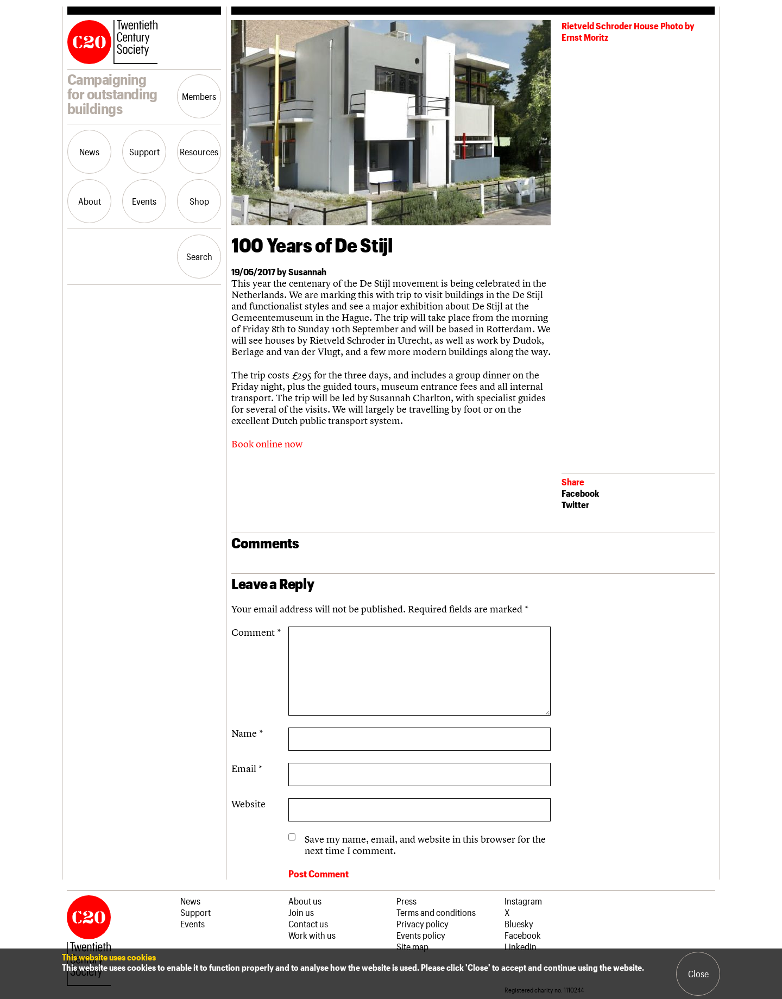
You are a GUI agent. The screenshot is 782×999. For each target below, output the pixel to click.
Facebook (580, 493)
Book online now (266, 444)
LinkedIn (520, 946)
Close (698, 973)
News (89, 151)
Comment (256, 632)
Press (406, 900)
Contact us (308, 923)
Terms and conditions (436, 912)
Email (246, 768)
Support (144, 151)
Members (199, 96)
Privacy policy (422, 923)
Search (199, 256)
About (89, 200)
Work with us (312, 935)
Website (248, 804)
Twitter (575, 504)
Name (247, 733)
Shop (199, 200)
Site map (412, 946)
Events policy (420, 935)
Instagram (523, 900)
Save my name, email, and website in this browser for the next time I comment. (425, 844)
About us (304, 900)
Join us (301, 912)
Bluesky (518, 923)
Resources (199, 151)
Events (144, 200)
